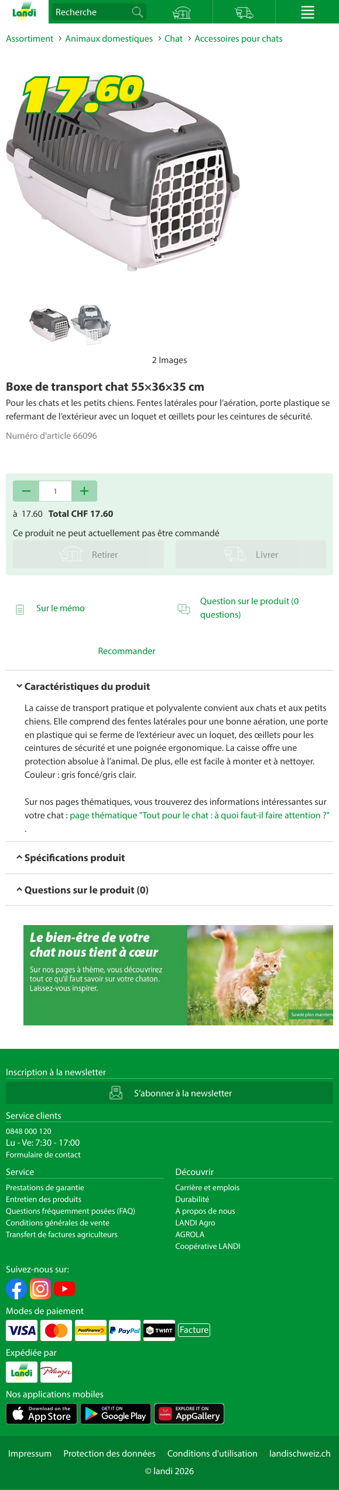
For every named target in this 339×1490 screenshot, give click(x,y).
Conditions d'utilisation (212, 1453)
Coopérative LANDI (208, 1246)
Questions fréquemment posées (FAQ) (70, 1210)
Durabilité (193, 1199)
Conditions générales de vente (57, 1222)
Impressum (30, 1453)
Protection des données (109, 1453)
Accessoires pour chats (238, 39)
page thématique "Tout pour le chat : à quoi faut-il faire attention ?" (200, 815)
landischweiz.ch (300, 1453)
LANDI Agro (195, 1222)
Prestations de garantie (45, 1187)
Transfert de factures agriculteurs (62, 1234)
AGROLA (190, 1234)
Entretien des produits (43, 1199)
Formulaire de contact (43, 1154)
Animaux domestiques (109, 39)
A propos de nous (205, 1210)
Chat (174, 39)
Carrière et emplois (208, 1187)
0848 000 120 (29, 1131)
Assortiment (29, 39)
